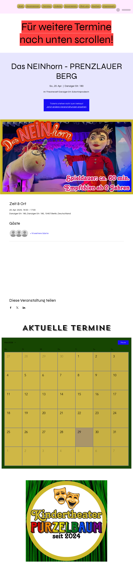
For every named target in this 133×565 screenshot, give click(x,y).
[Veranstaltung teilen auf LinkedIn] (24, 308)
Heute (123, 342)
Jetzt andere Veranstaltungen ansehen (66, 107)
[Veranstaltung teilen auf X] (17, 308)
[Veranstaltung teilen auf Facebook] (10, 308)
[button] (13, 361)
